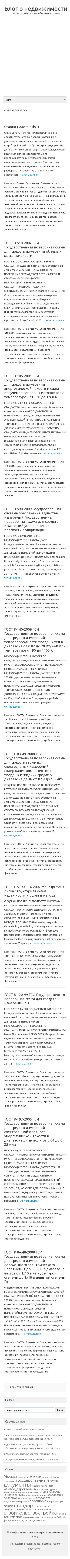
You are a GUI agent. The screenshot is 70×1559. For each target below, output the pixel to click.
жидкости (57, 337)
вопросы (9, 191)
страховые (38, 221)
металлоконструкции (47, 1489)
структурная (11, 977)
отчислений (31, 208)
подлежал (10, 212)
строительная (44, 1509)
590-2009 (9, 590)
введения (35, 1477)
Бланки (21, 183)
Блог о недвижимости (35, 8)
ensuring (20, 590)
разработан (44, 350)
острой (8, 208)
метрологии (58, 341)
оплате (51, 204)
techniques (18, 960)
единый (9, 196)
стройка (47, 358)
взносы (51, 187)
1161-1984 (10, 956)
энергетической (51, 491)
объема (32, 345)
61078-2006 (31, 956)
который (9, 200)
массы (21, 341)
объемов (40, 204)
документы (44, 191)
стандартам (42, 1506)
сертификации (12, 354)
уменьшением (37, 225)
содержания (54, 860)
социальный (24, 221)
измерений (10, 341)
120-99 (8, 1076)
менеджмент (12, 964)
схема (49, 221)
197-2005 (9, 1213)
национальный (12, 856)
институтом (36, 1080)
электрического (13, 1371)
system (15, 595)
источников (48, 470)
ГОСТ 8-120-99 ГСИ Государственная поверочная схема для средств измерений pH (34, 999)
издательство (37, 1486)
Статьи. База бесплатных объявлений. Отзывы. (36, 13)
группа (28, 599)
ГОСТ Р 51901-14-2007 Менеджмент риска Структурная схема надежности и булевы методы (34, 891)
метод (29, 1492)
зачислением (36, 196)
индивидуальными (55, 196)
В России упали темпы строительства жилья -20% (30, 1454)
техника (61, 1513)
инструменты (52, 1080)
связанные (10, 221)
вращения (51, 595)
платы (57, 208)
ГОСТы (20, 329)
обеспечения (19, 345)
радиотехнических (30, 1093)
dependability (55, 956)
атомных (22, 848)
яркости (9, 495)
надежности (52, 964)
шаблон (42, 1520)
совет (36, 354)
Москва (10, 1476)
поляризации (51, 607)
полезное (58, 345)
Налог (58, 183)
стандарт (56, 354)
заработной (21, 196)
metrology (44, 719)
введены (40, 187)
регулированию (13, 860)
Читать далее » (30, 174)
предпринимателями (28, 212)
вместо (61, 187)
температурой (20, 491)
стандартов (29, 1509)
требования (46, 1517)
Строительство (48, 329)
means (29, 590)
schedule (56, 590)
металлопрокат (11, 1492)
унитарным (11, 362)
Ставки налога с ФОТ (22, 127)
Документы (47, 183)
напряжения (39, 1350)
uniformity (26, 595)
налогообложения (44, 200)
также (8, 225)
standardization (13, 723)
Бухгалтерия (32, 183)
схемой (58, 221)
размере (53, 217)
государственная (42, 333)
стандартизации (14, 358)
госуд (19, 466)
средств (45, 354)
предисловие (12, 350)
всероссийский (23, 333)
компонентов (37, 852)
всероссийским (21, 1076)
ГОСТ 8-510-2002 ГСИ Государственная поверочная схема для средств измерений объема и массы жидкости (34, 249)
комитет (50, 1485)
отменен (19, 208)
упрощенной (11, 229)
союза (9, 1506)
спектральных (12, 865)
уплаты (50, 225)
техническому (30, 869)
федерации (11, 873)
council (22, 719)
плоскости (10, 607)
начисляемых (27, 204)
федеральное (47, 869)
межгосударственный (38, 341)
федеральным (26, 362)
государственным (14, 337)
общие (43, 1495)
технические (13, 1517)
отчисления (45, 208)
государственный (32, 1480)
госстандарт (9, 1481)
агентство (10, 848)
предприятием (28, 350)
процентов (40, 217)
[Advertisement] (35, 58)
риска (55, 968)
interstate (32, 719)
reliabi (8, 960)
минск (8, 345)
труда (16, 225)
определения (55, 1495)
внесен (45, 1477)
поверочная (44, 345)
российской (29, 860)
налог (19, 200)
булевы (42, 960)
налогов (28, 200)
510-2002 (9, 333)
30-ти (16, 187)
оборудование (31, 1495)
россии (25, 1501)
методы (24, 964)
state (7, 595)
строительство (32, 358)
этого (23, 229)
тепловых (35, 491)
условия (59, 1517)
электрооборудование (17, 1238)
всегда (32, 191)
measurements (42, 590)
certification (11, 719)
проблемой (27, 217)
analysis (42, 956)
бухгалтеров (27, 187)
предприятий (12, 217)
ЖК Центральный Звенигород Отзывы (24, 1429)
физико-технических (16, 1105)
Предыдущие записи (19, 1387)
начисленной (11, 204)
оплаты (61, 204)
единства (45, 337)
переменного (27, 1355)
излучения (21, 470)
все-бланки (22, 191)
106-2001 (9, 466)
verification (38, 595)
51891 (20, 956)
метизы (21, 1492)
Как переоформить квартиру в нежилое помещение (31, 1459)
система (26, 354)
